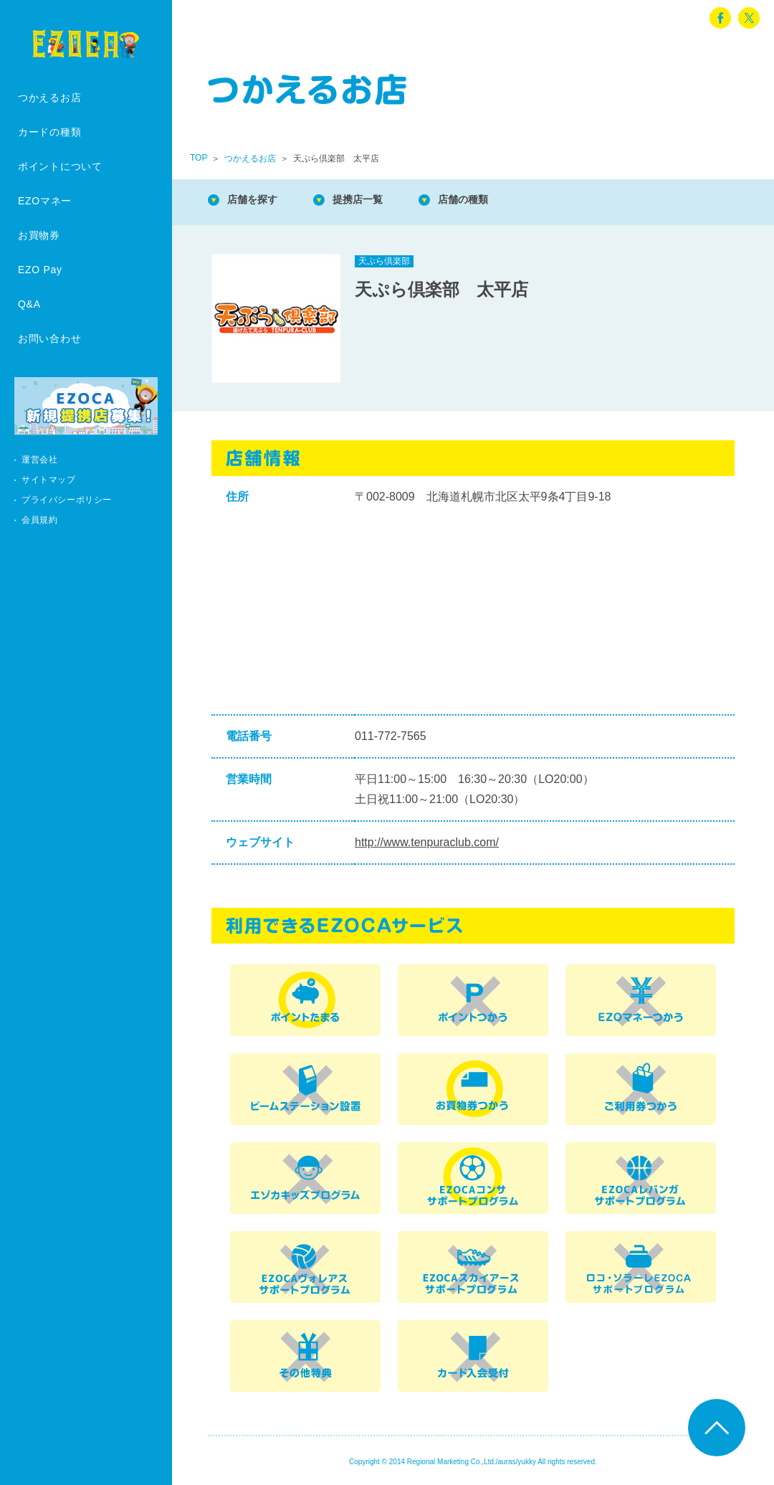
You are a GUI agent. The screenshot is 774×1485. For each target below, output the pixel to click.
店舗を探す (258, 200)
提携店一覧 (372, 200)
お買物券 (39, 235)
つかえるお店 (49, 97)
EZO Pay (40, 269)
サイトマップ (49, 480)
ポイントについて (60, 166)
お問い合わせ (49, 338)
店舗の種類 (487, 200)
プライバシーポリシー (67, 500)
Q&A (29, 304)
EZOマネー (45, 201)
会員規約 (39, 520)
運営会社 (39, 460)
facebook (720, 18)
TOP (198, 158)
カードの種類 (49, 132)
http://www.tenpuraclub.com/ (427, 842)
